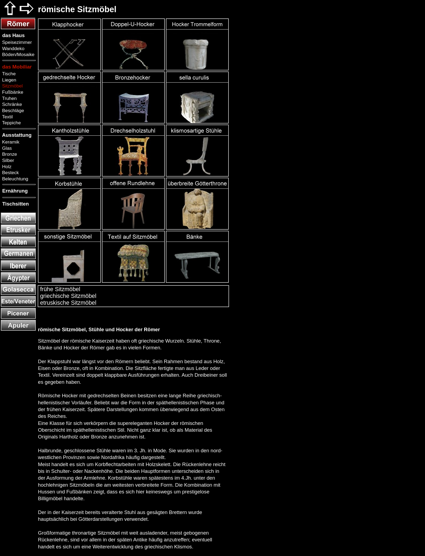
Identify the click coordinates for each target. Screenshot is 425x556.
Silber (7, 160)
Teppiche (11, 122)
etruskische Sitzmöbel (67, 303)
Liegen (8, 80)
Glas (6, 148)
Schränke (11, 104)
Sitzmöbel (12, 86)
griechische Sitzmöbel (67, 296)
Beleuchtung (14, 178)
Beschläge (12, 110)
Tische (8, 73)
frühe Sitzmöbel (59, 289)
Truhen (9, 98)
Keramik (10, 142)
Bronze (9, 154)
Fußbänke (12, 92)
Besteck (10, 172)
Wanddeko (12, 48)
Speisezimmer (16, 42)
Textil (7, 116)
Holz (6, 166)
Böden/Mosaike (17, 54)
